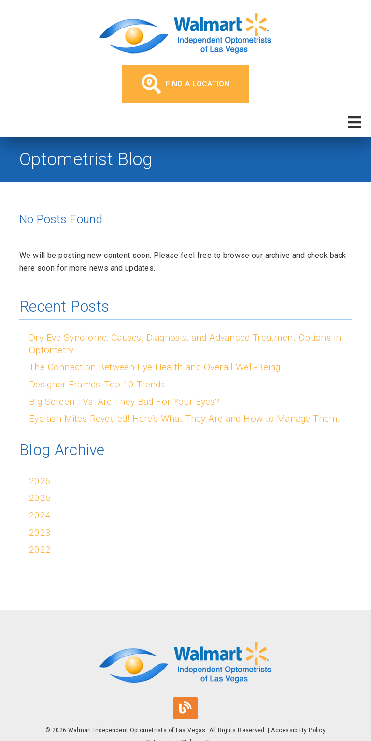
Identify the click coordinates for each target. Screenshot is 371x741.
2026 (40, 480)
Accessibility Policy (298, 730)
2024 (40, 515)
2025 (40, 497)
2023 (40, 532)
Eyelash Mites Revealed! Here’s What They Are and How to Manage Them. (184, 418)
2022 (40, 549)
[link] (185, 35)
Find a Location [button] (186, 84)
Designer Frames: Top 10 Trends (97, 384)
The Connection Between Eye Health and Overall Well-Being (155, 366)
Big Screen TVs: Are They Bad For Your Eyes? (124, 401)
